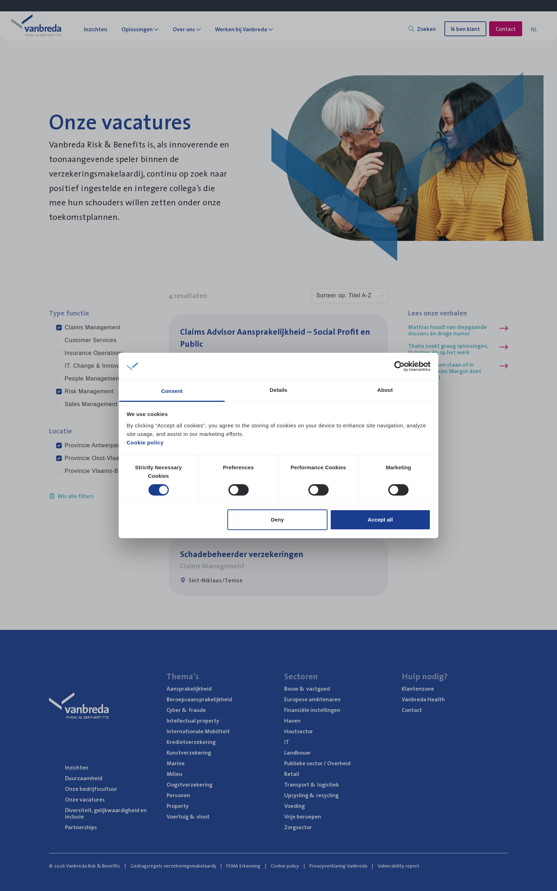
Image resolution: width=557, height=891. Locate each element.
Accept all (380, 520)
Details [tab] (278, 390)
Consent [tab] (172, 391)
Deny (277, 520)
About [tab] (385, 390)
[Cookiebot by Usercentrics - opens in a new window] (399, 366)
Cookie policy (145, 442)
